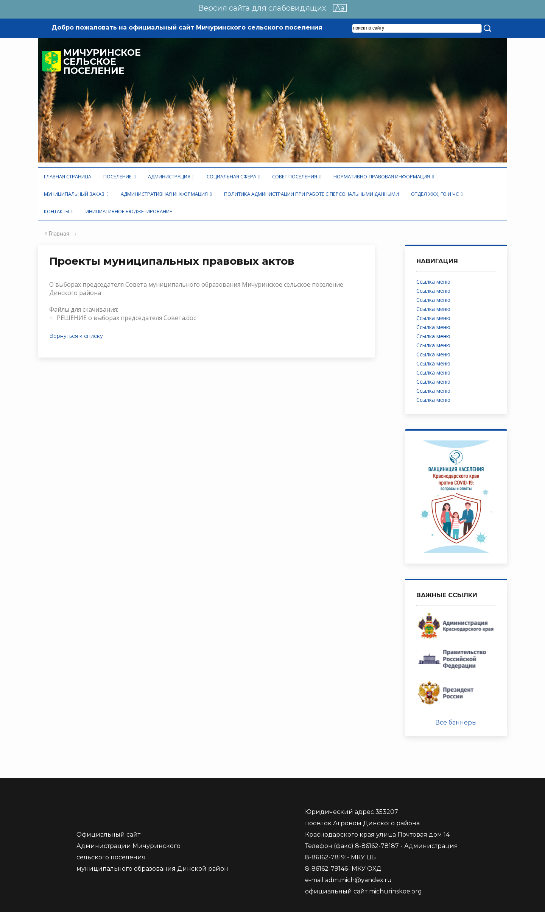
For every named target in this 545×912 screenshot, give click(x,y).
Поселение (119, 176)
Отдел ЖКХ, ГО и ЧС (437, 194)
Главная (58, 233)
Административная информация (166, 194)
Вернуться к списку (76, 336)
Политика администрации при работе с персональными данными (311, 194)
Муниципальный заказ (76, 194)
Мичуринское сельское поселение (102, 61)
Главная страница (67, 176)
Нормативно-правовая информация (383, 176)
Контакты (58, 211)
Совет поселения (296, 176)
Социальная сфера (233, 176)
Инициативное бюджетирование (129, 211)
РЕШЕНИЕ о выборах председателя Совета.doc (126, 318)
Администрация (171, 176)
